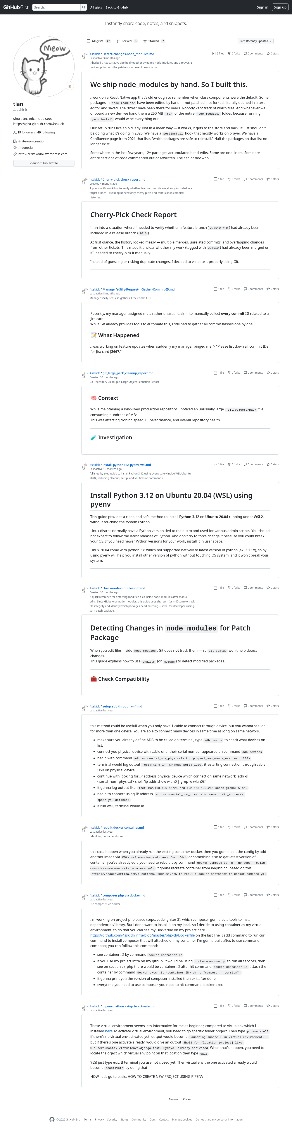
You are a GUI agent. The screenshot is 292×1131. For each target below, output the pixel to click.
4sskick (95, 54)
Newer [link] (173, 1099)
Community (139, 1119)
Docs (153, 1119)
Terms (88, 1119)
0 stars (272, 53)
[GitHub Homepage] (52, 1119)
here (108, 1031)
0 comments (253, 53)
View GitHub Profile (44, 163)
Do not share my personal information (219, 1119)
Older (187, 1099)
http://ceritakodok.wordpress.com (43, 154)
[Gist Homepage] (16, 7)
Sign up (280, 7)
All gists (96, 7)
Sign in (262, 7)
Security (112, 1119)
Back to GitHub (116, 7)
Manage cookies (182, 1119)
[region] (180, 120)
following (46, 132)
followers (24, 132)
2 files (218, 53)
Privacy (99, 1119)
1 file (219, 179)
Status (124, 1119)
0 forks (233, 53)
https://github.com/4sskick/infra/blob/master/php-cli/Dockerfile (142, 935)
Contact (163, 1119)
